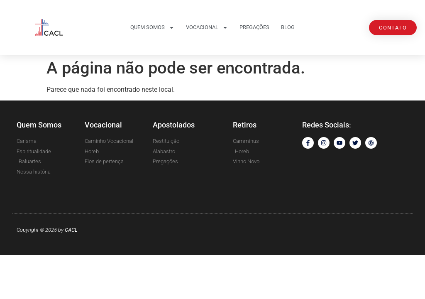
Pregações (254, 27)
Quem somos (152, 27)
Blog (288, 27)
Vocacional (207, 27)
